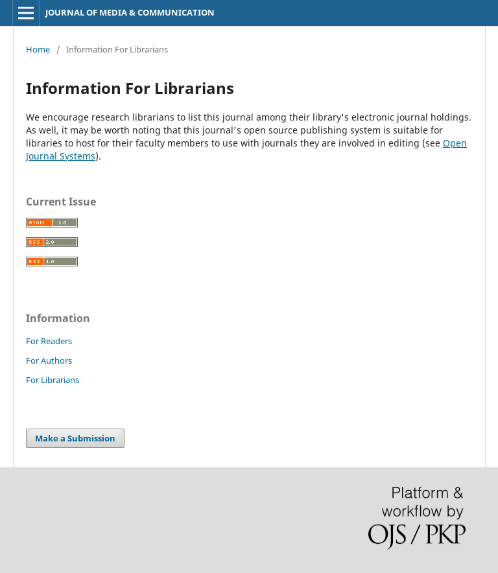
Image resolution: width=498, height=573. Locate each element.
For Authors (49, 360)
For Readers (49, 341)
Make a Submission (75, 438)
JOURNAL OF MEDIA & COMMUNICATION (130, 12)
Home (38, 49)
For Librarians (52, 380)
